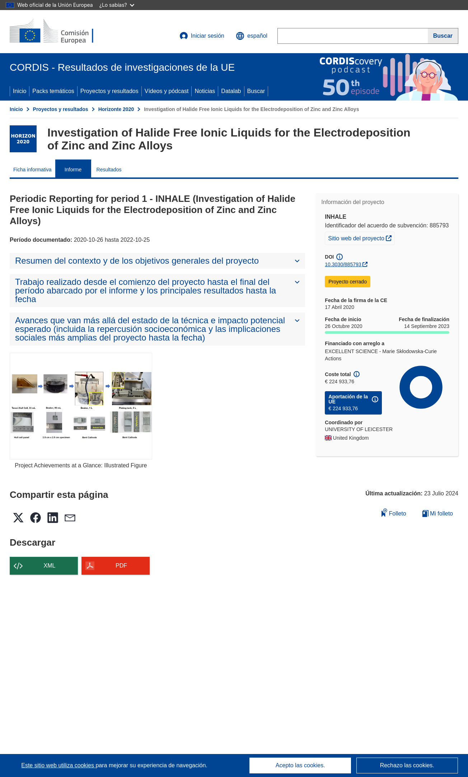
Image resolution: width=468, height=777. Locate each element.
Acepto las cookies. (300, 765)
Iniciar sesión (201, 36)
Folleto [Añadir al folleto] (394, 512)
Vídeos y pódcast (167, 91)
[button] (251, 36)
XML (50, 566)
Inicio (19, 91)
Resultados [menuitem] (109, 169)
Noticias (205, 91)
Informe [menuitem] (73, 169)
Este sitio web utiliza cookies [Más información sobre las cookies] (58, 765)
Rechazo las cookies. (407, 765)
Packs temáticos (53, 91)
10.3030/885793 (343, 264)
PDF (121, 566)
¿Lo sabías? (116, 5)
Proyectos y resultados (109, 91)
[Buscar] (443, 36)
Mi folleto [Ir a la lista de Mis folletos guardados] (437, 513)
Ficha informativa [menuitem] (32, 169)
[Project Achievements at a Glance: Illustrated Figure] (81, 406)
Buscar (256, 91)
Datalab (231, 91)
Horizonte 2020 (116, 109)
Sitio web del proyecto (361, 237)
